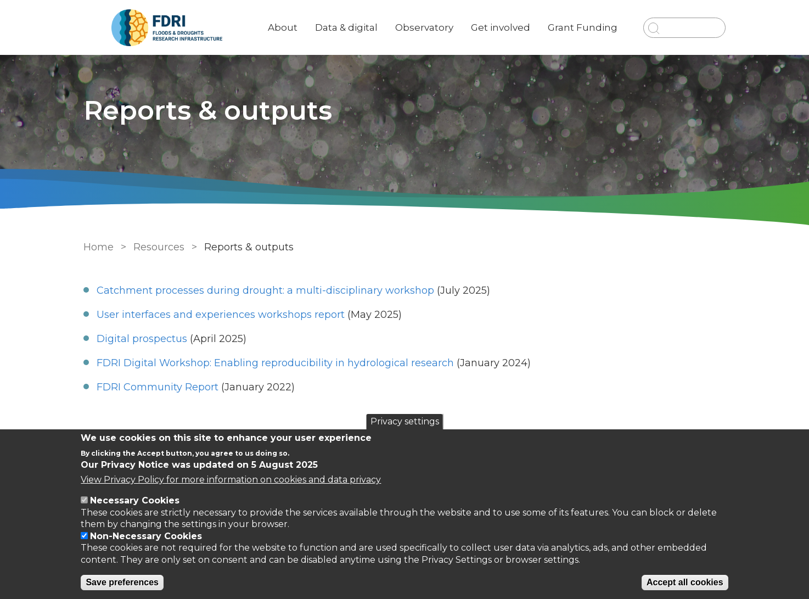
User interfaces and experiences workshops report (221, 315)
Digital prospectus (142, 339)
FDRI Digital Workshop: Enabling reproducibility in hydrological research (275, 363)
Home (98, 247)
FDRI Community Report (157, 387)
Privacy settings (404, 421)
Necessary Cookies (134, 500)
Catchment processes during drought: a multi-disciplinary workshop (265, 290)
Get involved (500, 27)
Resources (158, 247)
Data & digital (346, 27)
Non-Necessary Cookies (146, 536)
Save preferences (122, 582)
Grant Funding (582, 27)
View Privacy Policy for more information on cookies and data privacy (231, 479)
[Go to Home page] (166, 27)
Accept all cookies (685, 582)
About (282, 27)
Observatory (424, 27)
